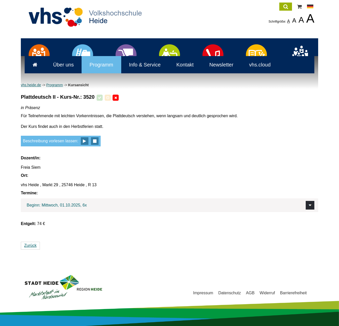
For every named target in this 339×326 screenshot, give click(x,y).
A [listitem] (288, 21)
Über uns (59, 64)
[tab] (169, 205)
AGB (250, 293)
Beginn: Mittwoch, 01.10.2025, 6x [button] (57, 205)
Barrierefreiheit (293, 293)
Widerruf (267, 293)
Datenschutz (229, 293)
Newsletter (217, 64)
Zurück (30, 245)
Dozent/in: (30, 158)
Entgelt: (28, 223)
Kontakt (181, 64)
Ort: (24, 175)
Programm (97, 64)
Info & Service (141, 64)
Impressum (203, 293)
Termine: (29, 193)
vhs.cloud (256, 64)
